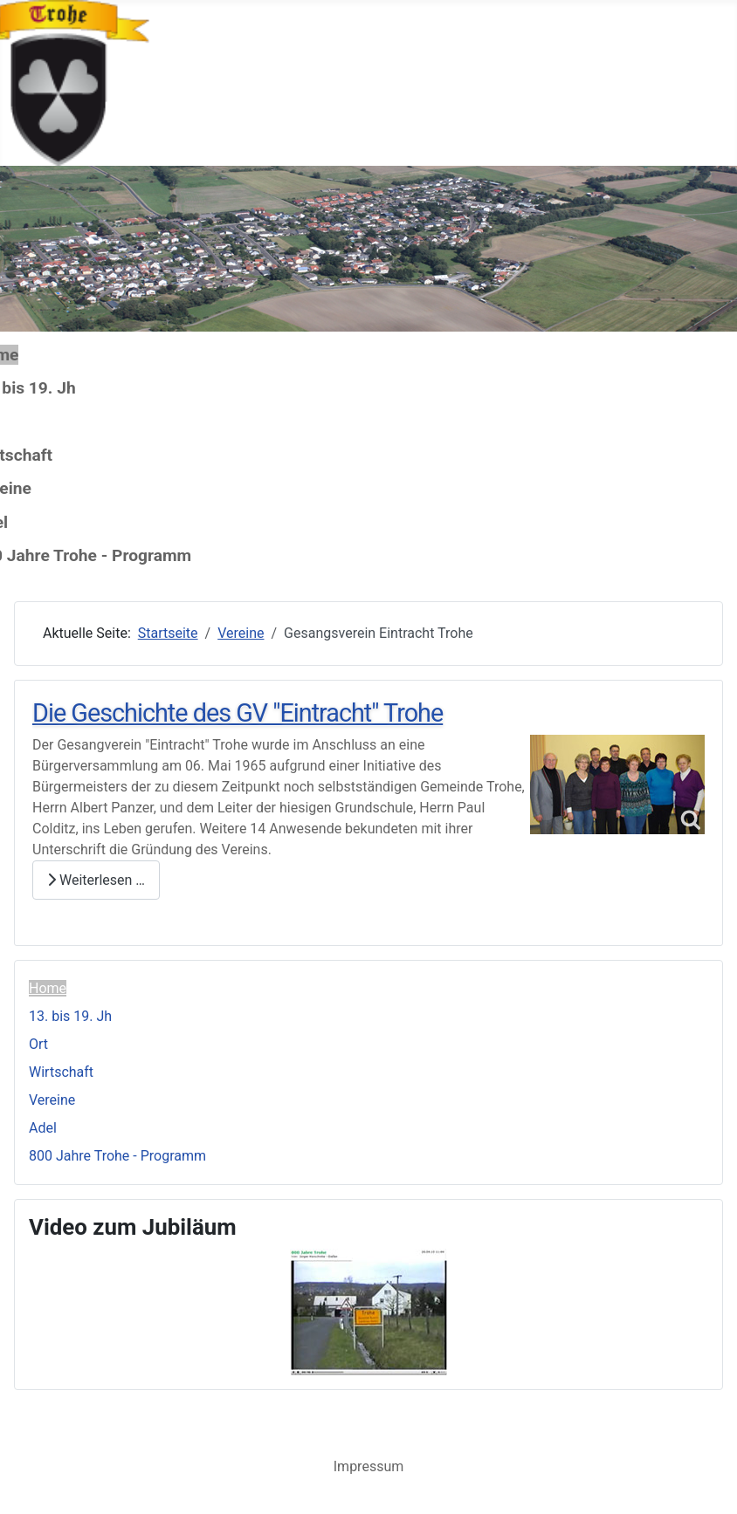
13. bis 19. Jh (70, 1016)
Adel (43, 1128)
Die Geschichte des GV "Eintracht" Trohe (237, 713)
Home (47, 988)
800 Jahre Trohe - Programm (117, 1155)
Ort (38, 1044)
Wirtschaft (61, 1072)
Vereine (52, 1100)
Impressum (369, 1466)
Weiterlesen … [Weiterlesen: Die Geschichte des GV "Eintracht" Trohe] (96, 880)
